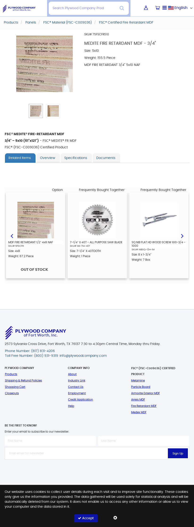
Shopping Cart (15, 386)
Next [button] (182, 235)
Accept (86, 518)
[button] (36, 111)
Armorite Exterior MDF (145, 393)
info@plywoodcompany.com (83, 355)
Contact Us (75, 386)
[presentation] (97, 470)
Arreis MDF (138, 399)
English (180, 8)
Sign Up (178, 453)
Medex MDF (138, 412)
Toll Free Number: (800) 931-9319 (31, 355)
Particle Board (140, 386)
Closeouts (12, 393)
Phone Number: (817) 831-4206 (30, 351)
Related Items (19, 158)
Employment (77, 393)
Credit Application (80, 399)
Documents (105, 158)
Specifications (75, 158)
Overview (47, 158)
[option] (35, 235)
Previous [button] (11, 235)
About (72, 374)
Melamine (138, 380)
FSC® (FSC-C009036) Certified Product (153, 371)
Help (71, 406)
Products (11, 374)
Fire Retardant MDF (144, 406)
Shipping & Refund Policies (23, 380)
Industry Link (76, 380)
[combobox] (181, 8)
